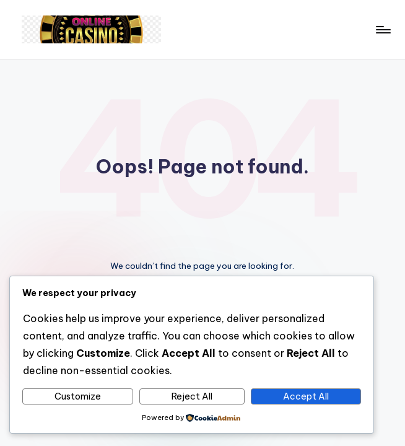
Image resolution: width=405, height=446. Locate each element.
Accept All (306, 396)
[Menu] (382, 29)
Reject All (192, 396)
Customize (77, 396)
